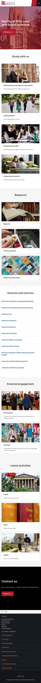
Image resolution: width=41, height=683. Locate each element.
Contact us (7, 32)
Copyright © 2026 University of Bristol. (15, 679)
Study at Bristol (7, 643)
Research (5, 647)
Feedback (6, 611)
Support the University (9, 656)
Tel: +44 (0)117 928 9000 (8, 631)
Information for (7, 635)
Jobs (4, 660)
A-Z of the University (9, 664)
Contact (4, 616)
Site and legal (6, 668)
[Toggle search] (34, 3)
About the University (9, 651)
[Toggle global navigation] (39, 3)
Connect (5, 639)
